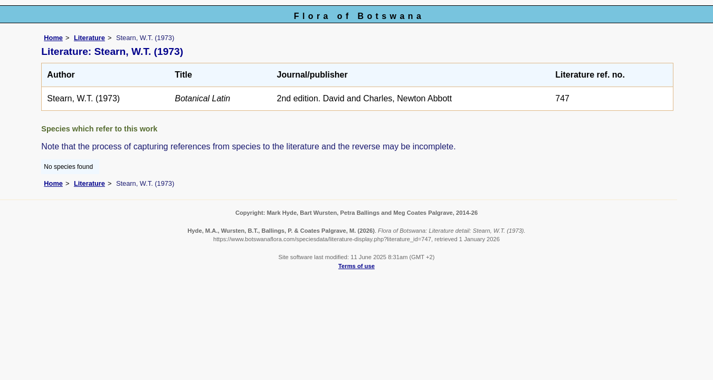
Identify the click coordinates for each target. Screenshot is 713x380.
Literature (89, 38)
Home (53, 38)
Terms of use (356, 266)
